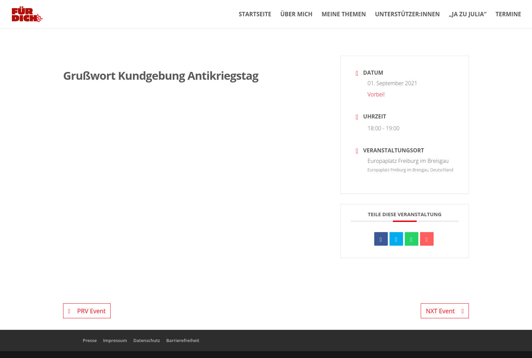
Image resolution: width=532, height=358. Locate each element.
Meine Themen (344, 15)
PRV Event (87, 311)
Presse (90, 340)
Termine (508, 15)
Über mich (296, 15)
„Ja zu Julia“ (468, 15)
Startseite (255, 15)
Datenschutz (146, 340)
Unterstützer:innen (407, 15)
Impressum (115, 340)
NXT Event (445, 311)
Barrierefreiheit (183, 340)
